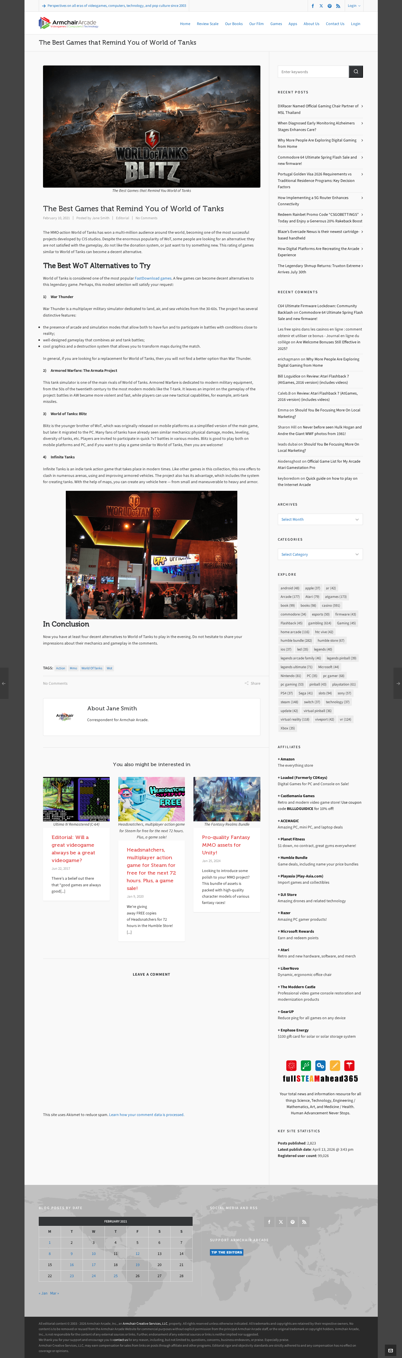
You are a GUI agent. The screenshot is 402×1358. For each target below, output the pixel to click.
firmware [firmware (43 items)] (345, 614)
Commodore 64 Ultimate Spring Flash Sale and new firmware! (317, 160)
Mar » (54, 1293)
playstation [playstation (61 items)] (344, 684)
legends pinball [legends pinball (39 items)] (341, 658)
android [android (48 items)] (290, 588)
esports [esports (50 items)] (321, 614)
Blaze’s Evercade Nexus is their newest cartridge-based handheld (318, 235)
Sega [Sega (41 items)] (306, 693)
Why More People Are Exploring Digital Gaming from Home (317, 143)
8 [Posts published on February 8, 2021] (50, 1253)
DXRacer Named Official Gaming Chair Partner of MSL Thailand (318, 109)
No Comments (146, 218)
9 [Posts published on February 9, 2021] (72, 1253)
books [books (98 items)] (308, 605)
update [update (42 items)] (289, 710)
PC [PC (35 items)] (312, 675)
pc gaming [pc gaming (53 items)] (292, 684)
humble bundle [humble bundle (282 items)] (296, 640)
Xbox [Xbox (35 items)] (288, 728)
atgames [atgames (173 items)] (336, 596)
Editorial (122, 218)
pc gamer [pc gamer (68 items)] (333, 675)
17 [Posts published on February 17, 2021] (94, 1264)
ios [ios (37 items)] (286, 649)
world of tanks (91, 668)
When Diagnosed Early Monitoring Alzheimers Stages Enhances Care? (316, 126)
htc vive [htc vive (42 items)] (324, 631)
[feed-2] (339, 6)
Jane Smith (100, 218)
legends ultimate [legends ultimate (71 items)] (297, 666)
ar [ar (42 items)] (331, 588)
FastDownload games (153, 278)
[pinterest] (330, 6)
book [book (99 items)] (288, 605)
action (60, 668)
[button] (356, 71)
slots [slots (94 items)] (325, 693)
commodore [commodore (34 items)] (293, 614)
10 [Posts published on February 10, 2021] (94, 1253)
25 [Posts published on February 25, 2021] (116, 1276)
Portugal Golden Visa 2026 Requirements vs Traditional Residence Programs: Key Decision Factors (316, 180)
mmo (73, 668)
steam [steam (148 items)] (289, 701)
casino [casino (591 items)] (331, 605)
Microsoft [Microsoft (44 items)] (328, 666)
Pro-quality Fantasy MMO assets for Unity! (226, 845)
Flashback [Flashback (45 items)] (292, 623)
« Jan (43, 1293)
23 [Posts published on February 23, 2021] (72, 1276)
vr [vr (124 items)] (345, 719)
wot (109, 668)
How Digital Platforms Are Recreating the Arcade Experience (318, 252)
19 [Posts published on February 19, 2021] (138, 1264)
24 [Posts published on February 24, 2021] (94, 1276)
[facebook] (314, 6)
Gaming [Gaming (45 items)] (346, 623)
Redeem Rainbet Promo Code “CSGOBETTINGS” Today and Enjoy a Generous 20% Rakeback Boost (320, 217)
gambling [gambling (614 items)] (319, 623)
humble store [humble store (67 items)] (331, 640)
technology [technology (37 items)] (338, 701)
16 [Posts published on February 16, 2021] (72, 1264)
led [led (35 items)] (302, 649)
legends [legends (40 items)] (323, 649)
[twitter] (322, 6)
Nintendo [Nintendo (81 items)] (291, 675)
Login (354, 5)
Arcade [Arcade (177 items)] (290, 596)
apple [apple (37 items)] (312, 588)
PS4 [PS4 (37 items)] (287, 693)
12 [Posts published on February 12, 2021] (138, 1253)
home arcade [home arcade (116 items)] (295, 631)
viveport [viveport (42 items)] (324, 719)
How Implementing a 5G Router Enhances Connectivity (313, 201)
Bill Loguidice (289, 376)
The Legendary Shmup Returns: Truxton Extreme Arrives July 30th (319, 269)
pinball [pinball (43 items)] (318, 684)
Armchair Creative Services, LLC (145, 1323)
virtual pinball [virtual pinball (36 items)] (318, 710)
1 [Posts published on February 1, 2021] (50, 1242)
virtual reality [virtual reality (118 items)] (295, 719)
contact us (120, 1340)
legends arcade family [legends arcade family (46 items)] (301, 658)
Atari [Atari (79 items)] (312, 596)
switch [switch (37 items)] (312, 701)
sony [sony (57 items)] (344, 693)
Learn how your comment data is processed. (146, 1114)
